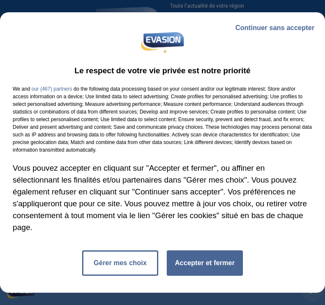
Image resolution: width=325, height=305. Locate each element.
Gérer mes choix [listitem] (120, 262)
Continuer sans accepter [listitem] (274, 27)
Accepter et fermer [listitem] (204, 262)
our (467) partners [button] (51, 89)
